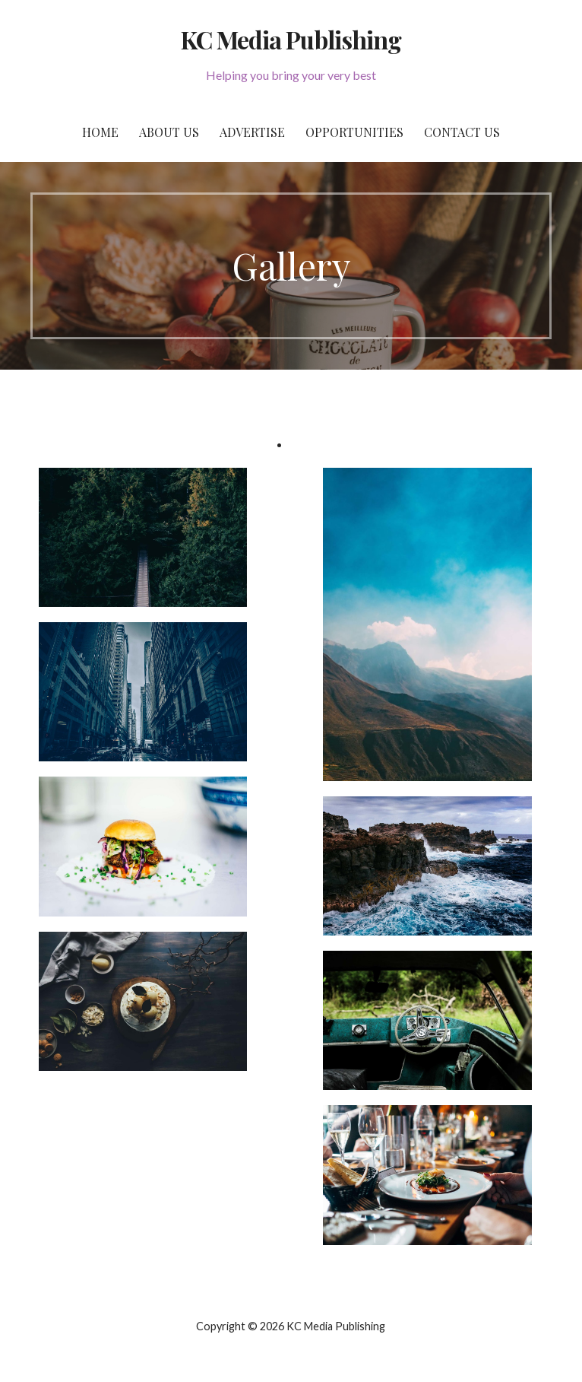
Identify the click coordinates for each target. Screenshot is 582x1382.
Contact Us (462, 132)
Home (100, 132)
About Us (169, 132)
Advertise (252, 132)
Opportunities (354, 132)
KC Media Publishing (291, 39)
